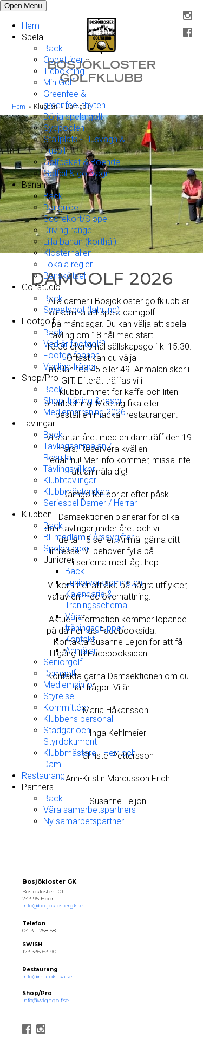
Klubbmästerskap (76, 491)
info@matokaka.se (47, 976)
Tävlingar (38, 423)
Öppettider (63, 60)
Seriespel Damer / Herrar (90, 503)
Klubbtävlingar (69, 480)
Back (53, 48)
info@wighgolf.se (45, 1000)
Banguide (60, 207)
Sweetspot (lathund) (81, 310)
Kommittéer (66, 707)
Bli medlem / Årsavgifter (88, 537)
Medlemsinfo (68, 685)
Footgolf (38, 321)
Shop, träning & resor (82, 401)
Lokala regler (68, 264)
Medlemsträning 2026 (84, 412)
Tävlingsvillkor (69, 469)
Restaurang (43, 776)
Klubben (37, 514)
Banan (33, 185)
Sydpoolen (63, 128)
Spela (32, 37)
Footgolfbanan (71, 355)
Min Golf (58, 82)
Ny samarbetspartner (83, 821)
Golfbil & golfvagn (76, 173)
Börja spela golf (73, 116)
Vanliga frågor (69, 366)
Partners (38, 787)
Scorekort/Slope (75, 219)
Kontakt (80, 639)
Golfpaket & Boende (81, 162)
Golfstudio (41, 287)
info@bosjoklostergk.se (52, 905)
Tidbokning (63, 71)
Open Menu (23, 6)
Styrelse (58, 696)
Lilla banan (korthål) (79, 241)
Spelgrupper (66, 548)
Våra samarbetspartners (89, 810)
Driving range (67, 230)
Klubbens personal (78, 719)
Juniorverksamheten (103, 582)
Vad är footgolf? (74, 344)
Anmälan (81, 651)
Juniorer (58, 560)
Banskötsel (64, 276)
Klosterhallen (67, 253)
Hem (31, 26)
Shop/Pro (40, 378)
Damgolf (59, 673)
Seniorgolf (62, 662)
